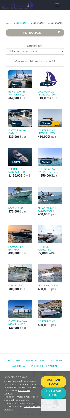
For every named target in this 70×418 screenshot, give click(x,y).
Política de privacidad (44, 366)
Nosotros (14, 360)
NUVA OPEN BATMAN (16, 248)
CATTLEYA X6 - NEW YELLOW (47, 132)
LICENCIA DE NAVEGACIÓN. (47, 93)
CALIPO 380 (15, 285)
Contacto (56, 360)
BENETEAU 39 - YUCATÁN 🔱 (17, 93)
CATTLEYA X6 (46, 321)
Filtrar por (42, 32)
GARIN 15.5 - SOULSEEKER (16, 170)
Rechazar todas (53, 393)
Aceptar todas (53, 381)
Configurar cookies (53, 405)
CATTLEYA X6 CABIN (17, 132)
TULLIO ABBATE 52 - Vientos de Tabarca (48, 170)
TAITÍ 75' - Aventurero (44, 248)
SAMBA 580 (15, 207)
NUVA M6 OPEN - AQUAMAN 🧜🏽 (48, 209)
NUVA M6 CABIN (48, 285)
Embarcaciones (35, 360)
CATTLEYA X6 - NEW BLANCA (17, 323)
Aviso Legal (19, 366)
